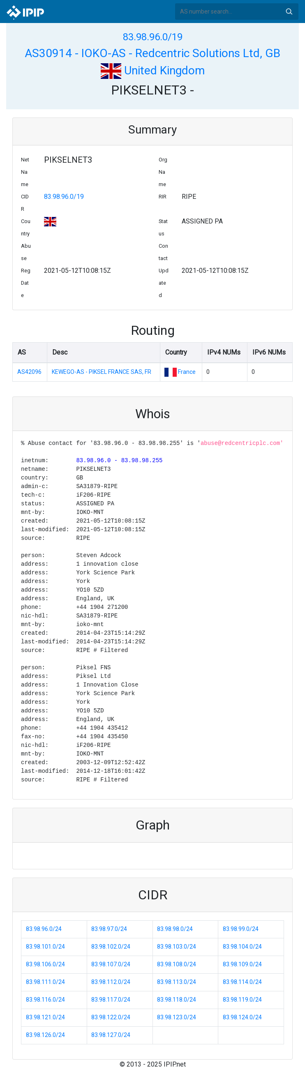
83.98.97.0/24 (109, 929)
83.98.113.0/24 (176, 982)
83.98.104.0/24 (242, 946)
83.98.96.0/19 (153, 37)
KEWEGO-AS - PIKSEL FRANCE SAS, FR (101, 372)
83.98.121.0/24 (45, 1017)
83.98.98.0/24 (175, 929)
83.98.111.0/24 (45, 982)
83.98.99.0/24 (241, 929)
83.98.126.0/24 (45, 1035)
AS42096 (29, 372)
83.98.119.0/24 (242, 999)
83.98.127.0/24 (110, 1035)
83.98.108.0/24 (176, 964)
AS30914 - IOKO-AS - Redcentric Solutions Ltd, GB (152, 53)
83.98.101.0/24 (45, 946)
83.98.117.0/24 (110, 999)
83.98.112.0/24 (110, 982)
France (187, 372)
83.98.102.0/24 (110, 946)
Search (288, 11)
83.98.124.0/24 (242, 1017)
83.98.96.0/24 (44, 929)
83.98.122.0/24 (110, 1017)
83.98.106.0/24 (45, 964)
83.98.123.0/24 (176, 1017)
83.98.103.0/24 (176, 946)
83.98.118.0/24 (176, 999)
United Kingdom (153, 70)
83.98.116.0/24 (45, 999)
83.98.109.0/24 (242, 964)
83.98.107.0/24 (110, 964)
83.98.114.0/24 (242, 982)
